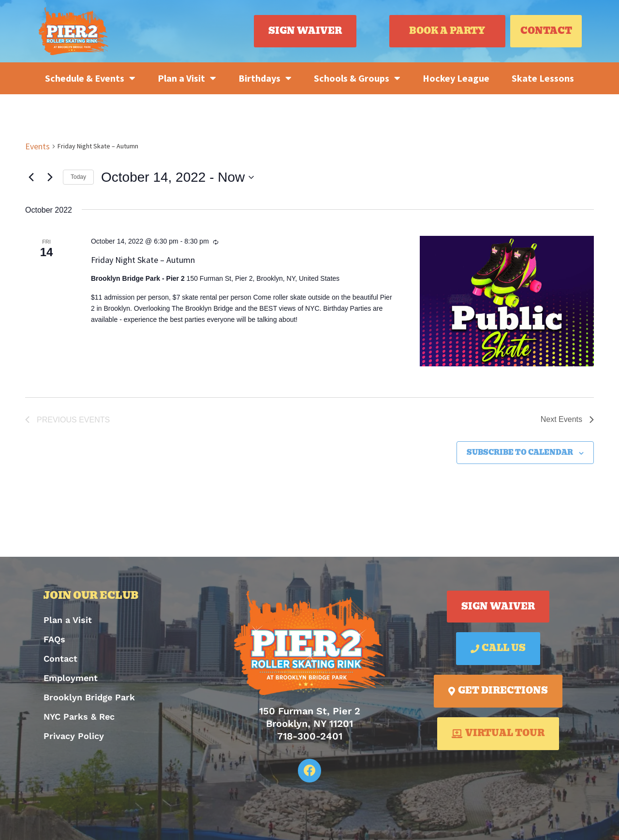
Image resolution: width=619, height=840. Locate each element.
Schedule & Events (90, 78)
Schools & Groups (357, 78)
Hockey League (456, 78)
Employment (71, 678)
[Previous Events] (31, 177)
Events (37, 146)
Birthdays (265, 78)
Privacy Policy (74, 736)
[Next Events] (50, 177)
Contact (60, 658)
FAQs (54, 639)
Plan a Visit (187, 78)
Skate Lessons (543, 78)
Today (78, 177)
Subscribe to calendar (520, 452)
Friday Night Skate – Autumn (143, 259)
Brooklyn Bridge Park (89, 697)
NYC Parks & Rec (79, 716)
